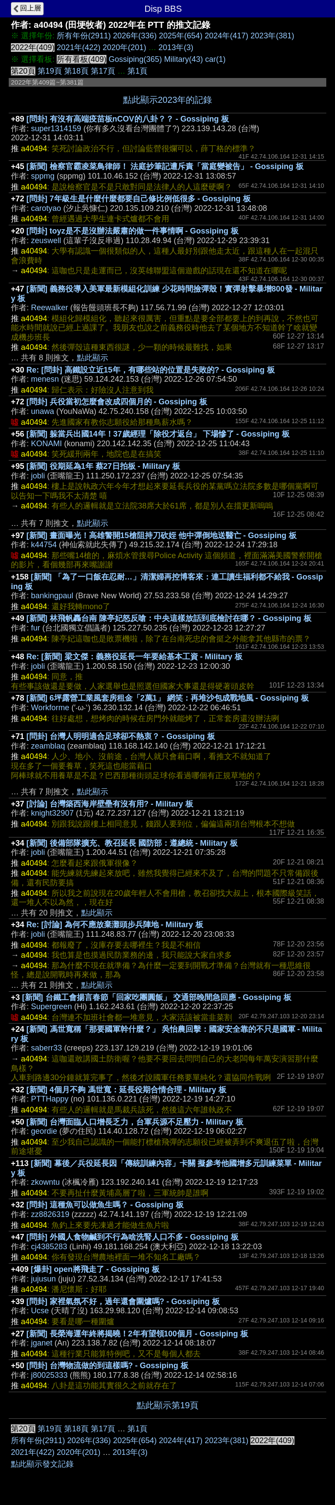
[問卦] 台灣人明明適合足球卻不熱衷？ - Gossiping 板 (121, 736)
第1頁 (137, 71)
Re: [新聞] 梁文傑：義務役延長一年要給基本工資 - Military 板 (135, 656)
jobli (38, 475)
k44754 (44, 544)
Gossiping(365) (135, 59)
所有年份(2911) (84, 35)
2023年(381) (272, 35)
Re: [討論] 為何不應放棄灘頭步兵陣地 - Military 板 (115, 924)
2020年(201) (124, 47)
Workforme (50, 707)
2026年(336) (135, 35)
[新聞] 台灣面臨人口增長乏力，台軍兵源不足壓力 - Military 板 (135, 1122)
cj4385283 (49, 1246)
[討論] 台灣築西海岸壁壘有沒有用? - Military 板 (110, 804)
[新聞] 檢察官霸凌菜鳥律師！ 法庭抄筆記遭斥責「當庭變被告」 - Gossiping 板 (165, 166)
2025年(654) (180, 35)
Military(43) (183, 59)
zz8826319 (50, 1214)
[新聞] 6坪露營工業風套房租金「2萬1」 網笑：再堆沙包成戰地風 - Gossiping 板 (168, 698)
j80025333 (49, 1375)
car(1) (215, 59)
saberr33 (46, 1048)
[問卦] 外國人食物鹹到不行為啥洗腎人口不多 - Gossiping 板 (133, 1237)
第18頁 (76, 71)
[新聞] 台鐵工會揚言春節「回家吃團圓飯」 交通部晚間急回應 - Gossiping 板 (156, 997)
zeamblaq (48, 746)
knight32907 (52, 813)
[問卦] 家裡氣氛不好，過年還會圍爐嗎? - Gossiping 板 (123, 1301)
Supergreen (51, 1006)
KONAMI (46, 443)
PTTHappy (49, 1099)
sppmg (43, 176)
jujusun (43, 1279)
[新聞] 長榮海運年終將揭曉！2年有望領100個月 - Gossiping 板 (137, 1333)
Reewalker (49, 307)
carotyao (46, 208)
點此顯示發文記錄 (42, 1464)
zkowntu (45, 1182)
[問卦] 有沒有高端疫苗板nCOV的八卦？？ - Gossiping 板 (128, 119)
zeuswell (46, 240)
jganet (41, 1343)
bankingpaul (52, 595)
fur (35, 628)
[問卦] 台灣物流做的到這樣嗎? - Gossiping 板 (107, 1365)
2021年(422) (78, 47)
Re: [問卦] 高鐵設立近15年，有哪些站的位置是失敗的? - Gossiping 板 (151, 370)
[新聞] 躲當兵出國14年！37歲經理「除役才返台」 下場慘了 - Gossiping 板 (158, 434)
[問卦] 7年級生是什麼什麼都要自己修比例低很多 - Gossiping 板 (139, 198)
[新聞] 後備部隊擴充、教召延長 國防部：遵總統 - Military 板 (132, 843)
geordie (44, 1131)
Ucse (40, 1310)
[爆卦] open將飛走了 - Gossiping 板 (95, 1269)
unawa (42, 411)
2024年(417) (226, 35)
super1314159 (56, 128)
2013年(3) (175, 47)
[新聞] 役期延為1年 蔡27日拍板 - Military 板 (103, 466)
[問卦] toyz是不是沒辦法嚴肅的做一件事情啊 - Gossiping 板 (133, 231)
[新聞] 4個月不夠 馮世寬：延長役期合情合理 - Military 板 (126, 1089)
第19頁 (50, 71)
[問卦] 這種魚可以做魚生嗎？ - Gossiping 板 (105, 1204)
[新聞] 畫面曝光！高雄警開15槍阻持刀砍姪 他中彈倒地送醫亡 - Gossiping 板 (162, 535)
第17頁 (103, 71)
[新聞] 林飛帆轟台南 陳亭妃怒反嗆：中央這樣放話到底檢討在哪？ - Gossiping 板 (169, 618)
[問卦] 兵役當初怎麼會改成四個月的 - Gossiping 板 (117, 401)
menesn (45, 379)
